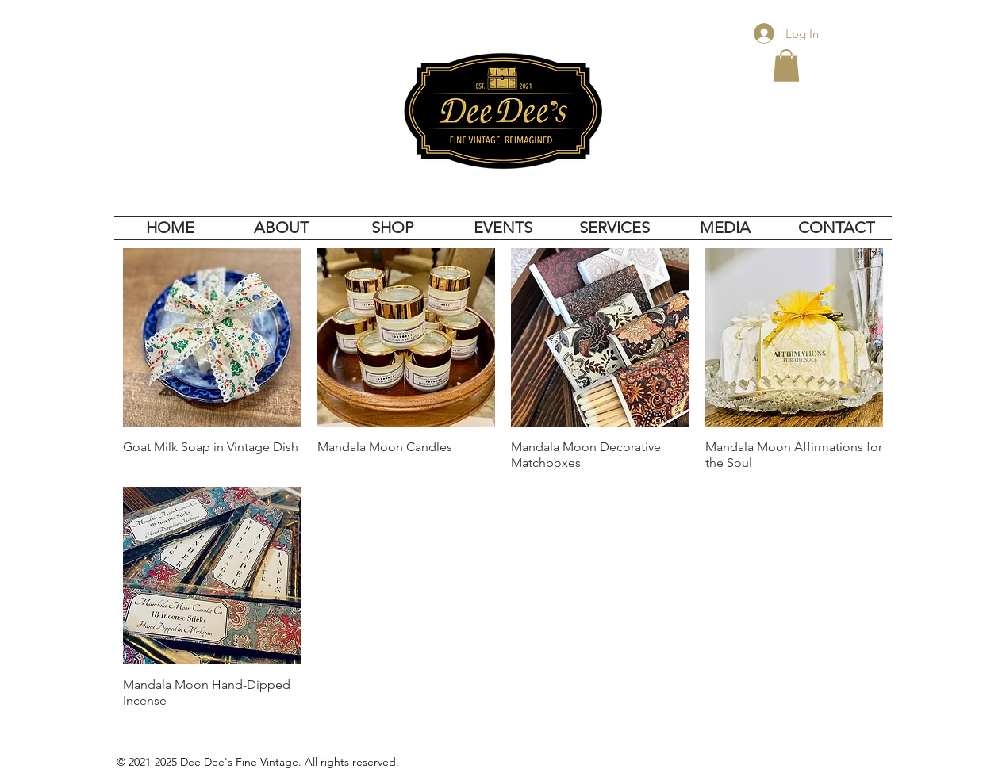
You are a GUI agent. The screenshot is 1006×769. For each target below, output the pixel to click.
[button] (786, 65)
